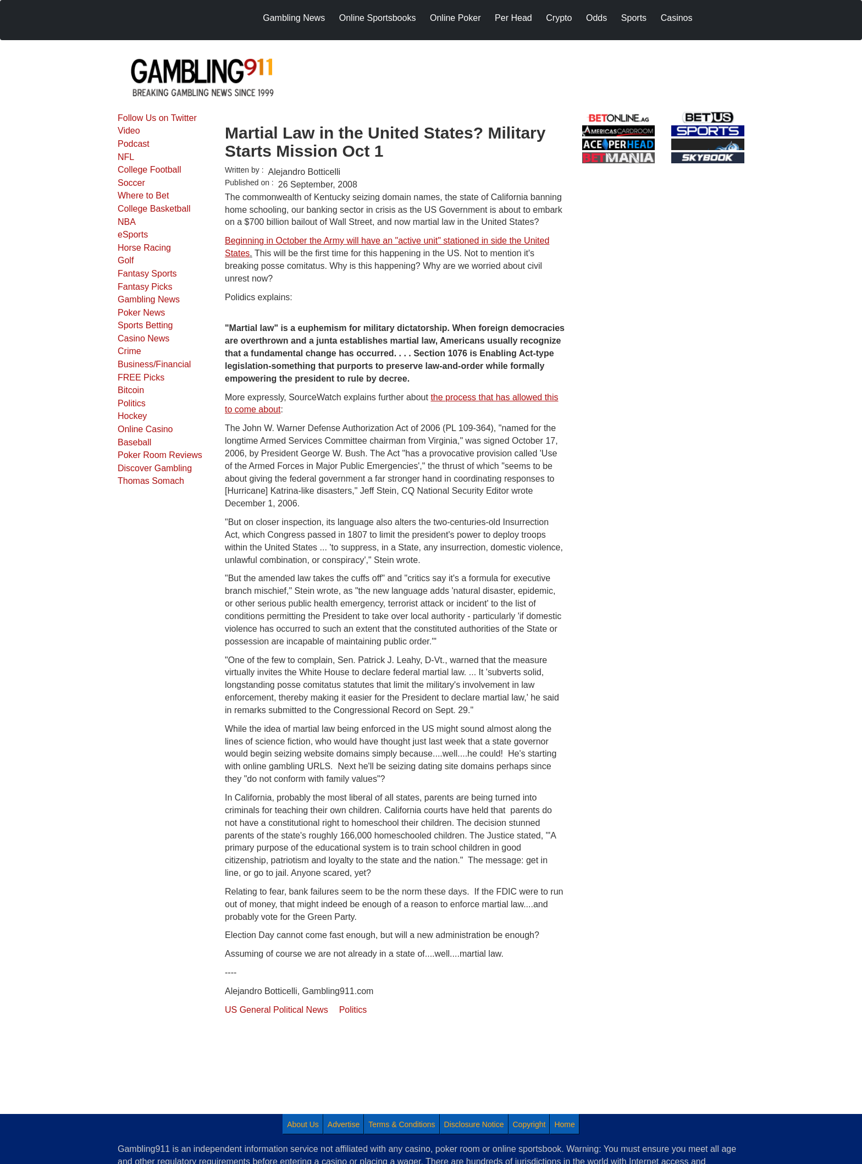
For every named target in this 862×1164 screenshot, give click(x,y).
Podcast (134, 143)
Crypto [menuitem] (559, 18)
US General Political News (276, 1009)
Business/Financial (154, 364)
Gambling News (149, 299)
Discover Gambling (155, 468)
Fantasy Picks (145, 286)
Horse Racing (144, 247)
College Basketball (154, 208)
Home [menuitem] (564, 1124)
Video (129, 130)
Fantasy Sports (147, 273)
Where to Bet (143, 195)
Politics (132, 403)
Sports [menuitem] (633, 18)
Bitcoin (131, 390)
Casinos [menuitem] (677, 18)
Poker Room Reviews (160, 455)
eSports (133, 234)
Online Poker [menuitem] (455, 18)
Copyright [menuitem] (529, 1124)
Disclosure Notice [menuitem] (474, 1124)
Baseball (134, 442)
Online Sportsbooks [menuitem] (377, 18)
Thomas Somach (151, 481)
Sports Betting (145, 325)
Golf (126, 260)
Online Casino (145, 429)
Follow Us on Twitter (157, 118)
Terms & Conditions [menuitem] (401, 1124)
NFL (126, 157)
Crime (129, 351)
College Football (149, 169)
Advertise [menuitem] (344, 1124)
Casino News (143, 338)
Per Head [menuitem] (513, 18)
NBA (127, 222)
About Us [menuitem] (303, 1124)
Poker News (141, 312)
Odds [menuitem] (596, 18)
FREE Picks (141, 377)
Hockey (132, 416)
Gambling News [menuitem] (294, 18)
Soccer (131, 182)
